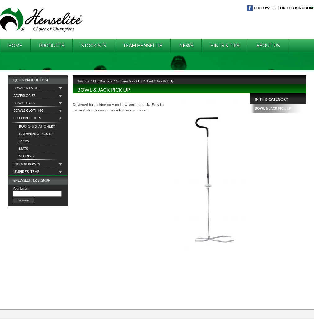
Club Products (27, 118)
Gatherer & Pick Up (36, 134)
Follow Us (265, 8)
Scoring (26, 156)
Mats (23, 148)
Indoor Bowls (26, 164)
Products (51, 45)
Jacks (24, 141)
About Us (268, 45)
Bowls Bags (24, 103)
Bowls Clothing (28, 110)
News (186, 45)
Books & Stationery (37, 126)
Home (15, 45)
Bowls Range (25, 88)
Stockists (93, 45)
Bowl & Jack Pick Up (273, 108)
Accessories (24, 95)
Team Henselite (142, 45)
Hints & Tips (225, 45)
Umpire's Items (26, 171)
